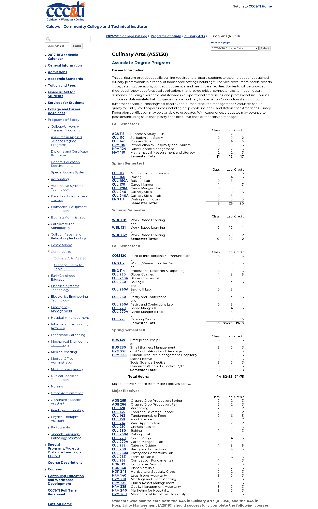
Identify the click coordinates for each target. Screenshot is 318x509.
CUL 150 (118, 414)
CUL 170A (120, 183)
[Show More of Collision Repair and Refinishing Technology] (49, 235)
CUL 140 (119, 136)
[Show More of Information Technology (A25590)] (49, 325)
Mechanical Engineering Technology (69, 343)
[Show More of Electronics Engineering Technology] (49, 297)
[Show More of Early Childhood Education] (49, 276)
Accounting (60, 179)
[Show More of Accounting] (49, 180)
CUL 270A (120, 306)
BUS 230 (119, 342)
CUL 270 (119, 303)
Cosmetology (61, 245)
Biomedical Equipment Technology (69, 209)
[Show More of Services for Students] (46, 103)
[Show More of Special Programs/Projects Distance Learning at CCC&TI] (46, 445)
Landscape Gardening (68, 335)
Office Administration (67, 393)
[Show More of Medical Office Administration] (49, 359)
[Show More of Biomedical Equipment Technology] (49, 207)
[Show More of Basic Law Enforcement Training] (49, 197)
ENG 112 (118, 258)
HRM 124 (119, 143)
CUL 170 (118, 179)
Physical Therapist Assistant (64, 419)
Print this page (261, 42)
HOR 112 (118, 459)
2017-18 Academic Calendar (63, 57)
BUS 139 (118, 335)
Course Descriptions (65, 463)
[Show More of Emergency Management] (49, 308)
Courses (55, 469)
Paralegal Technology (67, 410)
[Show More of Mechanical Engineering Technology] (49, 342)
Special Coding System (68, 172)
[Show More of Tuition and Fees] (46, 86)
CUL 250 (119, 421)
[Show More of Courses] (46, 470)
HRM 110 (118, 140)
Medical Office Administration (62, 360)
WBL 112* (119, 229)
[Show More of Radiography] (49, 428)
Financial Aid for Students (61, 94)
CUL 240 (119, 186)
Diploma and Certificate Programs (69, 153)
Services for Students (66, 103)
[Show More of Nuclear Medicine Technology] (49, 376)
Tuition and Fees (62, 85)
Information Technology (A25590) (69, 326)
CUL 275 (118, 314)
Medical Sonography (67, 369)
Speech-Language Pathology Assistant (66, 436)
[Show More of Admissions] (46, 73)
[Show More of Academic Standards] (46, 79)
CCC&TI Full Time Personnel (62, 492)
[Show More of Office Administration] (49, 394)
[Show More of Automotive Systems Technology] (49, 186)
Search (77, 45)
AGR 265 (119, 395)
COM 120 (119, 250)
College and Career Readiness (64, 111)
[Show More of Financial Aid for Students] (46, 93)
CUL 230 (119, 269)
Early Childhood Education (63, 277)
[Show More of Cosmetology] (49, 245)
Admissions (57, 72)
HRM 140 (119, 470)
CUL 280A (120, 299)
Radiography (61, 427)
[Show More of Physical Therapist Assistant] (49, 417)
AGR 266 (119, 399)
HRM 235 (119, 481)
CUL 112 (118, 168)
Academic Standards (65, 79)
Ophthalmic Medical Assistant (66, 402)
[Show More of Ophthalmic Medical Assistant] (49, 400)
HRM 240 (119, 485)
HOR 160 (119, 462)
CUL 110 (118, 132)
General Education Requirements (65, 164)
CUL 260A (120, 284)
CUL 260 (119, 276)
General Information (65, 65)
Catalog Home (60, 504)
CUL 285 (119, 455)
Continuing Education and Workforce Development (66, 480)
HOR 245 (119, 466)
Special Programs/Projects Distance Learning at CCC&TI (65, 450)
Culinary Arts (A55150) (71, 258)
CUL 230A (120, 273)
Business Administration (69, 217)
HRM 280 (119, 489)
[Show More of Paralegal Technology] (49, 411)
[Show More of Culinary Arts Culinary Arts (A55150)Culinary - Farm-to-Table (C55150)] (49, 251)
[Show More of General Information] (46, 66)
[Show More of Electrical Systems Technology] (49, 286)
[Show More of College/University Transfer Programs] (49, 127)
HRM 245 (119, 349)
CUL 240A (120, 190)
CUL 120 (118, 403)
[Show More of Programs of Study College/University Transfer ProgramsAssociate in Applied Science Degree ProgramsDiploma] (46, 119)
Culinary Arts (61, 252)
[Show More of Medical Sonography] (49, 370)
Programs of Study (63, 120)
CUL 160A (120, 175)
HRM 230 (119, 477)
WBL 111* (119, 215)
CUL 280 (119, 291)
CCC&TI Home (260, 6)
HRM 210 (119, 474)
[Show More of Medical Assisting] (49, 352)
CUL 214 (118, 418)
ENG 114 (118, 265)
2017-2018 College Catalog (126, 36)
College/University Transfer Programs (65, 128)
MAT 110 (118, 147)
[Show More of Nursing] (49, 387)
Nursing (57, 386)
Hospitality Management (70, 318)
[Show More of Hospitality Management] (49, 318)
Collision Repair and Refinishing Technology (69, 236)
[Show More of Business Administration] (49, 218)
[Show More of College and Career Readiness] (46, 110)
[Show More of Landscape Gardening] (49, 335)
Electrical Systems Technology (65, 288)
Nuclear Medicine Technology (64, 378)
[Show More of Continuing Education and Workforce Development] (46, 477)
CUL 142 (118, 410)
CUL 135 (118, 406)
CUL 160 (118, 171)
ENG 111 (118, 194)
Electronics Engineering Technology (69, 298)
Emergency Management (61, 309)
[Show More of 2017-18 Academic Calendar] (46, 55)
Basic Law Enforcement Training (69, 198)
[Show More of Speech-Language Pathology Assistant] (49, 435)
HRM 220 (119, 346)
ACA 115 (118, 128)
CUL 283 (119, 451)
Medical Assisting (64, 352)
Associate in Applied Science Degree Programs (66, 141)
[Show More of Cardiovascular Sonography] (49, 224)
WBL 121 (119, 222)
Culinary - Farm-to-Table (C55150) (69, 267)
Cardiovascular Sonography (62, 226)
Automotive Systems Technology (67, 188)
